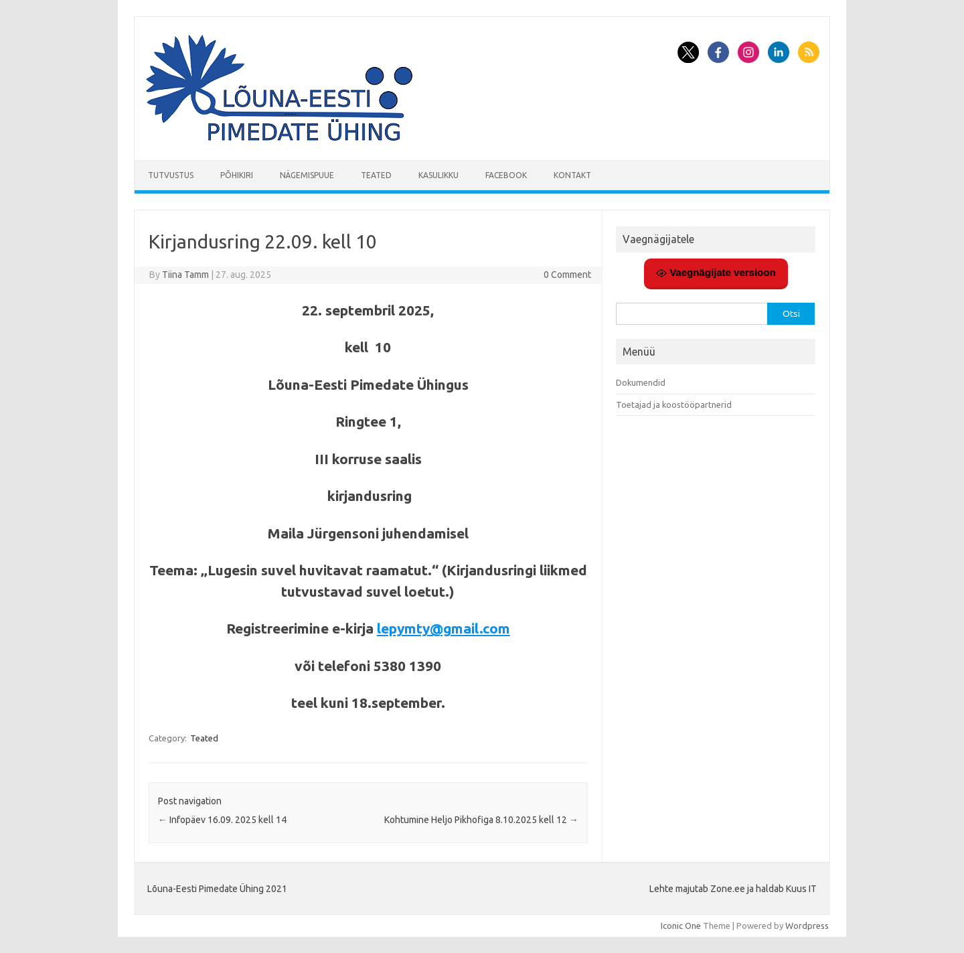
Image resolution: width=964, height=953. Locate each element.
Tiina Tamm (185, 274)
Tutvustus (170, 175)
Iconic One (681, 925)
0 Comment (567, 274)
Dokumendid (640, 382)
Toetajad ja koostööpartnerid (674, 404)
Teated (376, 175)
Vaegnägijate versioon (716, 273)
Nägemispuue (307, 175)
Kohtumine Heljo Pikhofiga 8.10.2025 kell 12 (481, 819)
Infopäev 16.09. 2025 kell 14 (222, 819)
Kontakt (572, 175)
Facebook (506, 175)
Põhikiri (236, 175)
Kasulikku (438, 175)
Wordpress (807, 925)
